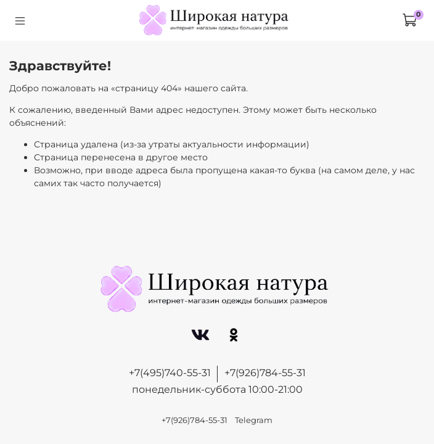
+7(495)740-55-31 (170, 373)
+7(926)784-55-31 (265, 373)
